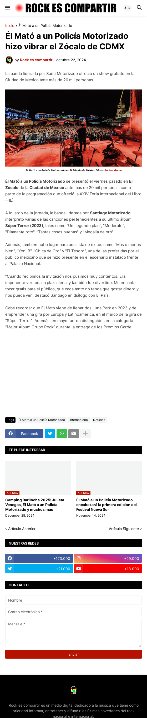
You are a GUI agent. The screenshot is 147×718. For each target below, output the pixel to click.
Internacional (79, 420)
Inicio (9, 26)
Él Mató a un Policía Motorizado (45, 26)
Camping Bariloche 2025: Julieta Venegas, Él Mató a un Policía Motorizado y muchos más (34, 505)
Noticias (99, 420)
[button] (7, 7)
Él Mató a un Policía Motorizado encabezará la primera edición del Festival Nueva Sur (106, 505)
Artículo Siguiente (124, 528)
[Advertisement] (73, 374)
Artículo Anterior (22, 528)
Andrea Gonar (113, 170)
